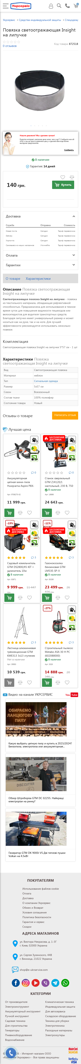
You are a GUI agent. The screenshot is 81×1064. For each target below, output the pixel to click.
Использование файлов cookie (40, 888)
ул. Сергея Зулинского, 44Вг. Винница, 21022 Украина (36, 956)
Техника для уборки (57, 1021)
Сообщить (69, 150)
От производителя (16, 1002)
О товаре (13, 278)
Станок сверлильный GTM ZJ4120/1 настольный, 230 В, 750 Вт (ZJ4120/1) (59, 483)
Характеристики (38, 278)
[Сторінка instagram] (26, 983)
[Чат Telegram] (55, 983)
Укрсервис (9, 20)
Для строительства (16, 1025)
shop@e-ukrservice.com (34, 970)
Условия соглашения (34, 912)
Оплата (26, 893)
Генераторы (12, 1030)
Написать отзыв (65, 415)
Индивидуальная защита (60, 1006)
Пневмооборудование (18, 1035)
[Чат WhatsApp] (65, 983)
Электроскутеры (55, 1035)
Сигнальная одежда (46, 381)
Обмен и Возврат (32, 907)
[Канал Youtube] (36, 983)
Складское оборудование (60, 1016)
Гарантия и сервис (33, 922)
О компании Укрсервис (36, 903)
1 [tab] (31, 126)
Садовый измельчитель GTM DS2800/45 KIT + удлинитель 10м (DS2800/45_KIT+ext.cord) (21, 570)
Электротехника (54, 1025)
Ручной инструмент (17, 1016)
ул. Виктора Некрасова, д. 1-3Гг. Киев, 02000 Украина (38, 943)
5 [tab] (46, 126)
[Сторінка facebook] (16, 983)
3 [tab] (38, 126)
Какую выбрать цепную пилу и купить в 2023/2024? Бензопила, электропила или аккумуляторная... (40, 744)
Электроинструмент (17, 1006)
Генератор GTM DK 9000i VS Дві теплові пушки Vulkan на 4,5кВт (37, 854)
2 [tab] (35, 126)
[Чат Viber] (45, 983)
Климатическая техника (59, 1002)
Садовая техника (15, 1021)
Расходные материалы (58, 1030)
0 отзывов (10, 46)
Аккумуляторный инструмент (22, 1011)
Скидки (26, 926)
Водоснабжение (14, 1040)
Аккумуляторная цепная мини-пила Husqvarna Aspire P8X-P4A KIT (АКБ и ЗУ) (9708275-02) (20, 485)
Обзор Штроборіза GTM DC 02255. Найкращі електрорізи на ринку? (36, 799)
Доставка (27, 898)
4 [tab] (42, 126)
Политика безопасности (36, 917)
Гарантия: (40, 166)
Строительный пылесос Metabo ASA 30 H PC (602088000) (59, 651)
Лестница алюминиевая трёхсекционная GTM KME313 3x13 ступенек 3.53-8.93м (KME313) (21, 653)
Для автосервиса (55, 1011)
